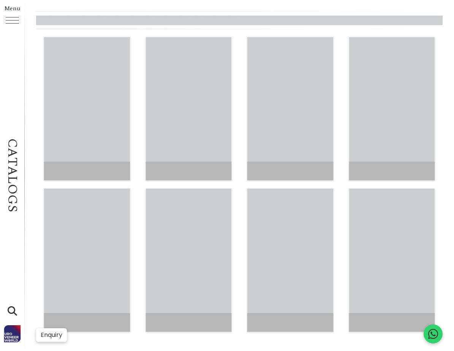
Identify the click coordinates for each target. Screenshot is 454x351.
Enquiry (51, 335)
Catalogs (12, 175)
